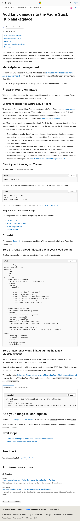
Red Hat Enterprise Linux (16, 223)
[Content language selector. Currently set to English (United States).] (12, 509)
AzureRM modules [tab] (21, 387)
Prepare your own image (12, 38)
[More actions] (75, 8)
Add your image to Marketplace (14, 44)
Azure (12, 8)
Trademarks (17, 518)
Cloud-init (7, 41)
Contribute (39, 515)
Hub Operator (34, 8)
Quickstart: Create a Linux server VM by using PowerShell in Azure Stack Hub (47, 375)
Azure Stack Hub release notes (52, 118)
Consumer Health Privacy (63, 515)
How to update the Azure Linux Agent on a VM (48, 159)
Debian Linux (12, 220)
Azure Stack (22, 8)
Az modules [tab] (8, 387)
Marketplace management (13, 35)
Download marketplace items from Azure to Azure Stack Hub (30, 439)
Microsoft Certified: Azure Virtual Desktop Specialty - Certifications (27, 489)
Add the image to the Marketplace (21, 419)
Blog (29, 515)
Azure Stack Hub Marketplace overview (22, 442)
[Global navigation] (2, 3)
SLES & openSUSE (14, 226)
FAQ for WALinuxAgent (47, 205)
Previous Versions (19, 515)
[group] (40, 402)
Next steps (7, 47)
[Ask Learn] (71, 8)
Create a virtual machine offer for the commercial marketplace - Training (29, 480)
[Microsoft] (40, 3)
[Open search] (70, 3)
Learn (5, 8)
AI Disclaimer (6, 515)
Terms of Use (6, 518)
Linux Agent (69, 109)
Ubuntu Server (12, 230)
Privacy (47, 515)
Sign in (76, 3)
